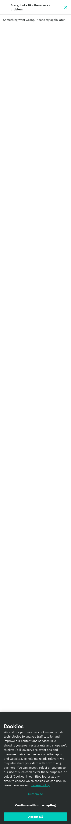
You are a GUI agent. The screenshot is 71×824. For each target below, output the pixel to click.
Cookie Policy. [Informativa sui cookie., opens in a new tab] (40, 785)
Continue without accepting (35, 805)
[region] (35, 768)
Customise (35, 794)
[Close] (65, 7)
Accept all (35, 817)
